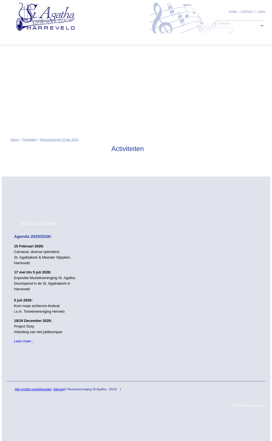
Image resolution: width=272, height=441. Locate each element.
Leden (53, 38)
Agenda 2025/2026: (33, 236)
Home (233, 11)
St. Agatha (25, 38)
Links (261, 11)
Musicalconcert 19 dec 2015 (59, 139)
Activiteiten (39, 224)
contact (247, 11)
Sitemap (58, 389)
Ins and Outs (115, 38)
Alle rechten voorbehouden (33, 389)
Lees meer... (24, 341)
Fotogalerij (82, 38)
